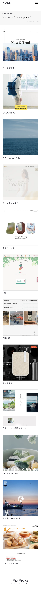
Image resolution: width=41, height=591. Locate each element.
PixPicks (7, 3)
